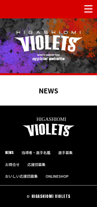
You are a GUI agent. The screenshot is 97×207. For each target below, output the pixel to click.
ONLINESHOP (59, 176)
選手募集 (65, 152)
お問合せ (12, 164)
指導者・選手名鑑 (35, 152)
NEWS (9, 152)
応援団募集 (36, 164)
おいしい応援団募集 (21, 176)
